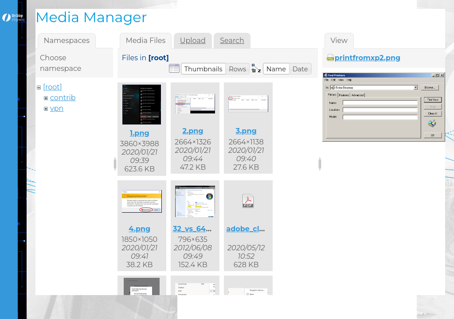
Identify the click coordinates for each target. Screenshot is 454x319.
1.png (139, 133)
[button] (203, 68)
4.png (139, 229)
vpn (56, 108)
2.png (192, 131)
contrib (63, 97)
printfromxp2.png (367, 58)
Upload (193, 40)
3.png (246, 131)
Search (232, 40)
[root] (52, 87)
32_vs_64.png (198, 229)
